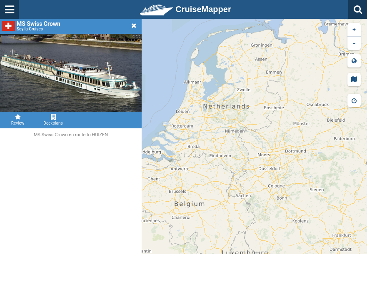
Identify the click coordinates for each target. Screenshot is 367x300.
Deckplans (53, 119)
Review (17, 119)
